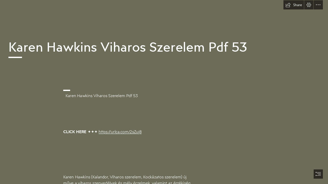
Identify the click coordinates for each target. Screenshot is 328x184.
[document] (164, 92)
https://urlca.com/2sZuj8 (120, 131)
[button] (293, 4)
